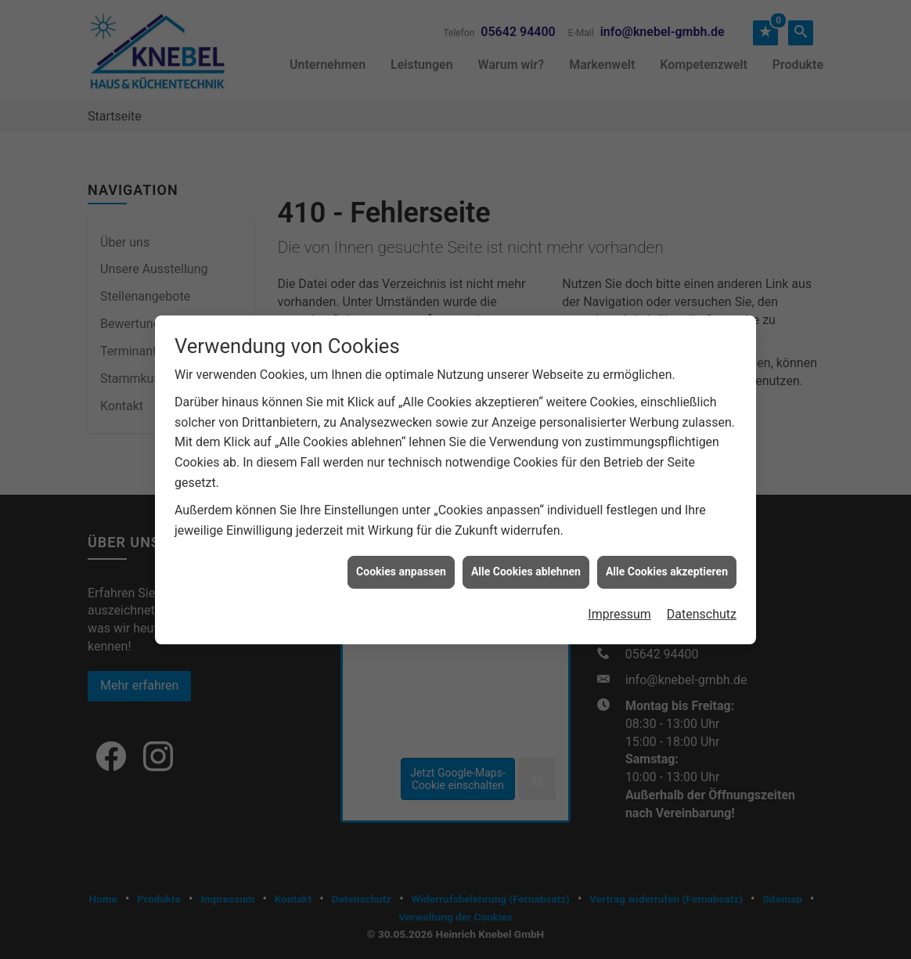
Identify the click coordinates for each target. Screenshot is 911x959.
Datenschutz (701, 606)
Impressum (619, 606)
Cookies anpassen (401, 564)
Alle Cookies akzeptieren (667, 564)
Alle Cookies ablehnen (526, 564)
